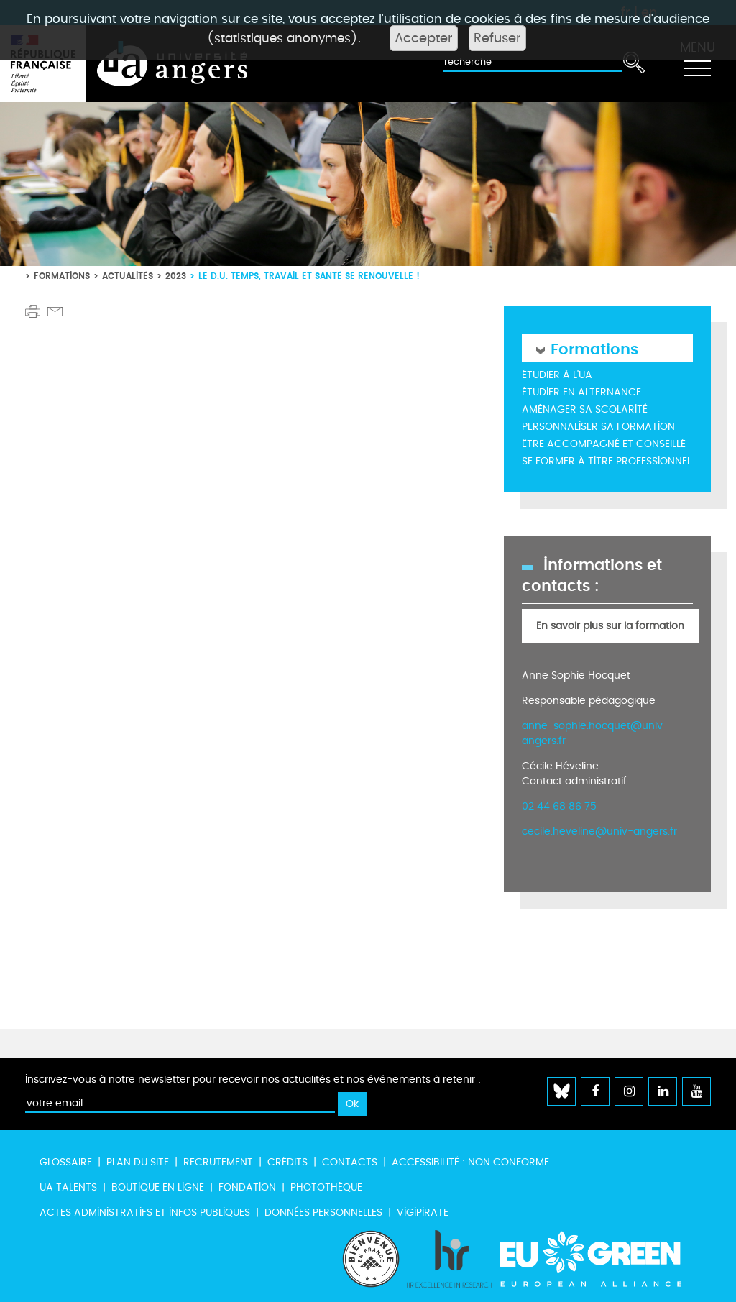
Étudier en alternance (581, 392)
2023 (175, 276)
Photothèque (326, 1187)
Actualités (127, 276)
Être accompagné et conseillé (604, 443)
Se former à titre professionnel (606, 461)
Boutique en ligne (157, 1187)
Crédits (287, 1162)
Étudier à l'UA (557, 374)
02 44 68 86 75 (559, 806)
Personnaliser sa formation (598, 426)
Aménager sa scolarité (585, 409)
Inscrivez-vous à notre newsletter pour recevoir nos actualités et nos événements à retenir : (253, 1079)
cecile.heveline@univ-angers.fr (599, 831)
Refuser (497, 38)
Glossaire (66, 1162)
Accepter (424, 38)
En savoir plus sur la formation (610, 625)
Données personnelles (323, 1212)
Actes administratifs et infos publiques (145, 1212)
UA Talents (68, 1187)
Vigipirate (422, 1212)
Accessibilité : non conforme (470, 1162)
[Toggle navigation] (697, 64)
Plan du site (137, 1162)
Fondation (247, 1187)
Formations (62, 276)
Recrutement (218, 1162)
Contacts (349, 1162)
